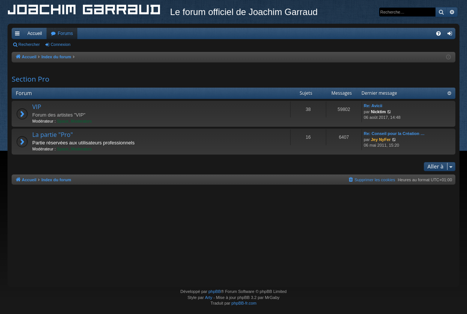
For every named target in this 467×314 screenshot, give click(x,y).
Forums (65, 33)
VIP (36, 107)
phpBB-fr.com (244, 303)
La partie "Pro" (52, 134)
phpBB (214, 291)
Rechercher (29, 44)
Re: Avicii (373, 105)
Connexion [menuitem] (451, 35)
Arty (208, 297)
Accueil (34, 33)
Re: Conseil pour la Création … (394, 133)
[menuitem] (438, 33)
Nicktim (378, 111)
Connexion (61, 44)
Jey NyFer (381, 139)
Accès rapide (19, 35)
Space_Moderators (74, 121)
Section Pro (30, 79)
